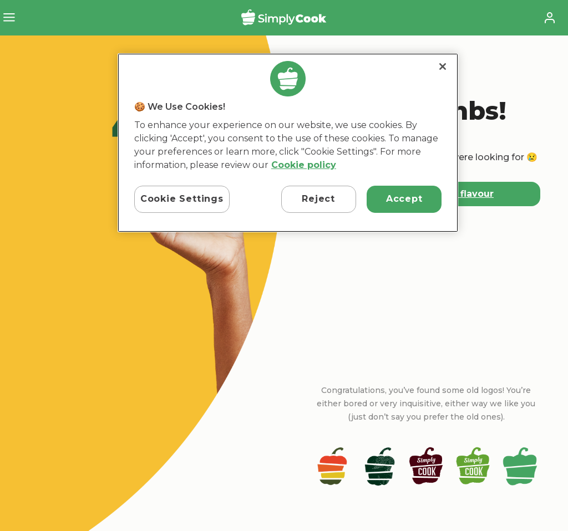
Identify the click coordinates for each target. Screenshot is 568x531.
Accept (404, 198)
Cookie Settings (182, 198)
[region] (288, 142)
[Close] (442, 66)
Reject (318, 198)
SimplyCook (284, 17)
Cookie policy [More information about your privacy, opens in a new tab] (303, 165)
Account (549, 17)
